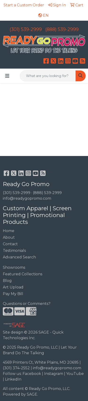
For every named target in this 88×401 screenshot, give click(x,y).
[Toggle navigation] (7, 76)
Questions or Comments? (26, 303)
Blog (7, 280)
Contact (10, 244)
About (9, 237)
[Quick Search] (48, 75)
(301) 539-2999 (26, 29)
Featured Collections (22, 274)
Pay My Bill (13, 294)
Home (8, 231)
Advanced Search (19, 257)
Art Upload (13, 287)
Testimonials (14, 250)
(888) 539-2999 (62, 29)
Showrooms (14, 267)
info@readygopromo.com (27, 198)
